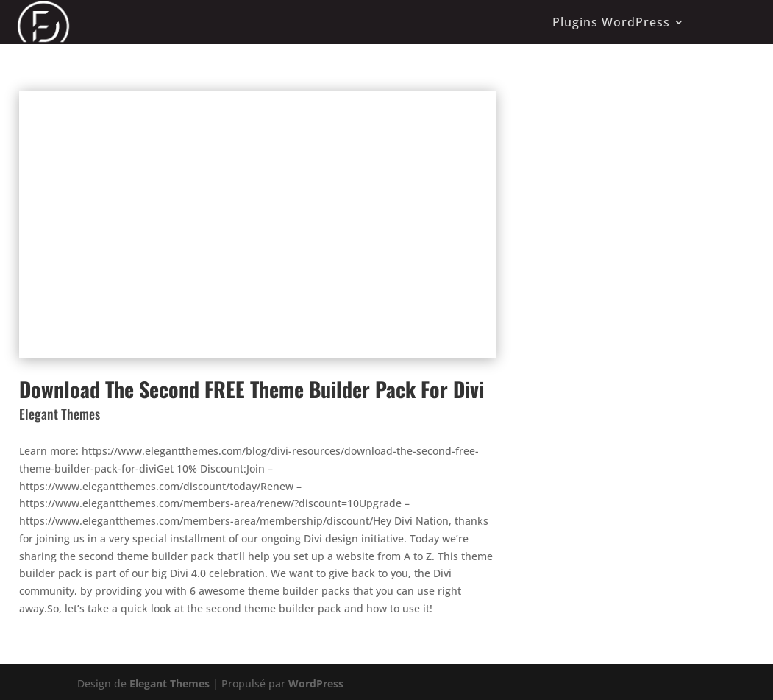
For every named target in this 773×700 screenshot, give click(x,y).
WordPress (315, 683)
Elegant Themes (169, 683)
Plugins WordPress (611, 22)
